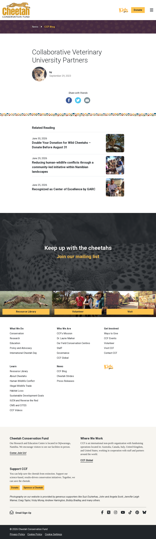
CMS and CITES (18, 405)
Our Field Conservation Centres (73, 343)
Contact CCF (110, 353)
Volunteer (78, 311)
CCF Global (63, 357)
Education (15, 343)
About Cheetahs (18, 376)
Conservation (17, 333)
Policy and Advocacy (21, 348)
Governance (63, 353)
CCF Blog (49, 26)
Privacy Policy (17, 534)
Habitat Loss (16, 390)
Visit (130, 311)
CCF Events (110, 338)
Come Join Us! (18, 453)
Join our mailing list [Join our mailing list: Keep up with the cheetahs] (78, 256)
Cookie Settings (53, 534)
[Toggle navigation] (152, 10)
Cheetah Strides (65, 376)
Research (15, 338)
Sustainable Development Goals (27, 395)
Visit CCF (109, 348)
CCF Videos (16, 410)
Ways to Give (111, 333)
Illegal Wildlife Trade (21, 385)
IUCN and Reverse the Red (24, 400)
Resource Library (26, 311)
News (35, 26)
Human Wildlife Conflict (22, 381)
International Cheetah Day (23, 353)
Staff (59, 348)
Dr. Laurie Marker (66, 338)
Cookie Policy (34, 534)
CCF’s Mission (64, 333)
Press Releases (65, 381)
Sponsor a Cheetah (33, 487)
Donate (138, 10)
